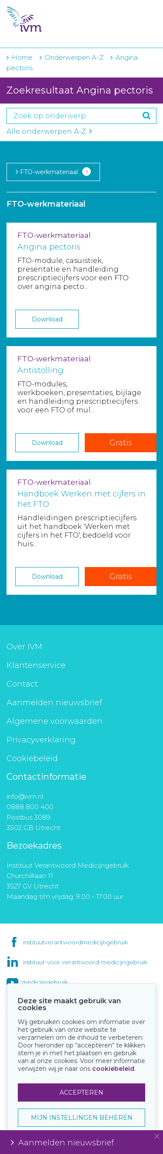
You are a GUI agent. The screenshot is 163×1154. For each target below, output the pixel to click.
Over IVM (24, 647)
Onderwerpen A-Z (74, 57)
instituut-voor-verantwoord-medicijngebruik (85, 962)
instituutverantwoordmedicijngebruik (75, 942)
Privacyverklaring (41, 740)
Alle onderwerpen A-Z (49, 131)
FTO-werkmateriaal (53, 171)
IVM (56, 19)
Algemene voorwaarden (55, 721)
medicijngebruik (45, 982)
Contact (22, 684)
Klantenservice (36, 665)
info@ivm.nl (25, 796)
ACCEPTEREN (81, 1092)
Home (22, 57)
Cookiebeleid (32, 758)
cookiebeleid (113, 1069)
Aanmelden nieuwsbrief (54, 702)
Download (47, 319)
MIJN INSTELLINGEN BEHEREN (82, 1118)
